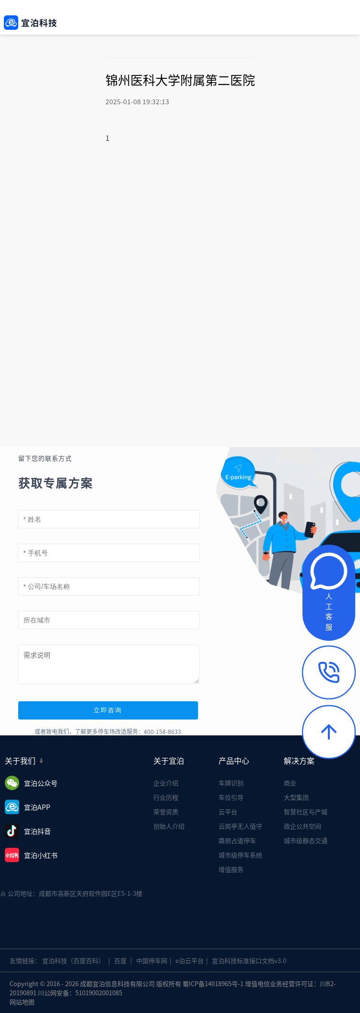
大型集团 (296, 797)
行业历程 (165, 797)
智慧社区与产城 (305, 811)
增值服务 (231, 869)
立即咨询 (107, 710)
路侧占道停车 (237, 840)
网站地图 (22, 1001)
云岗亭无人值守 (240, 825)
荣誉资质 (165, 811)
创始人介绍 (169, 825)
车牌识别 (231, 782)
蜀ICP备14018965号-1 (213, 983)
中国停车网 (151, 960)
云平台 (228, 811)
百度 (120, 960)
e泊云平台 (189, 960)
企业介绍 (165, 782)
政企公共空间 (302, 825)
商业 (290, 782)
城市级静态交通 (305, 840)
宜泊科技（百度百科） (73, 960)
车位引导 (231, 797)
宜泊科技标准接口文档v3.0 (249, 960)
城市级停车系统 (240, 854)
